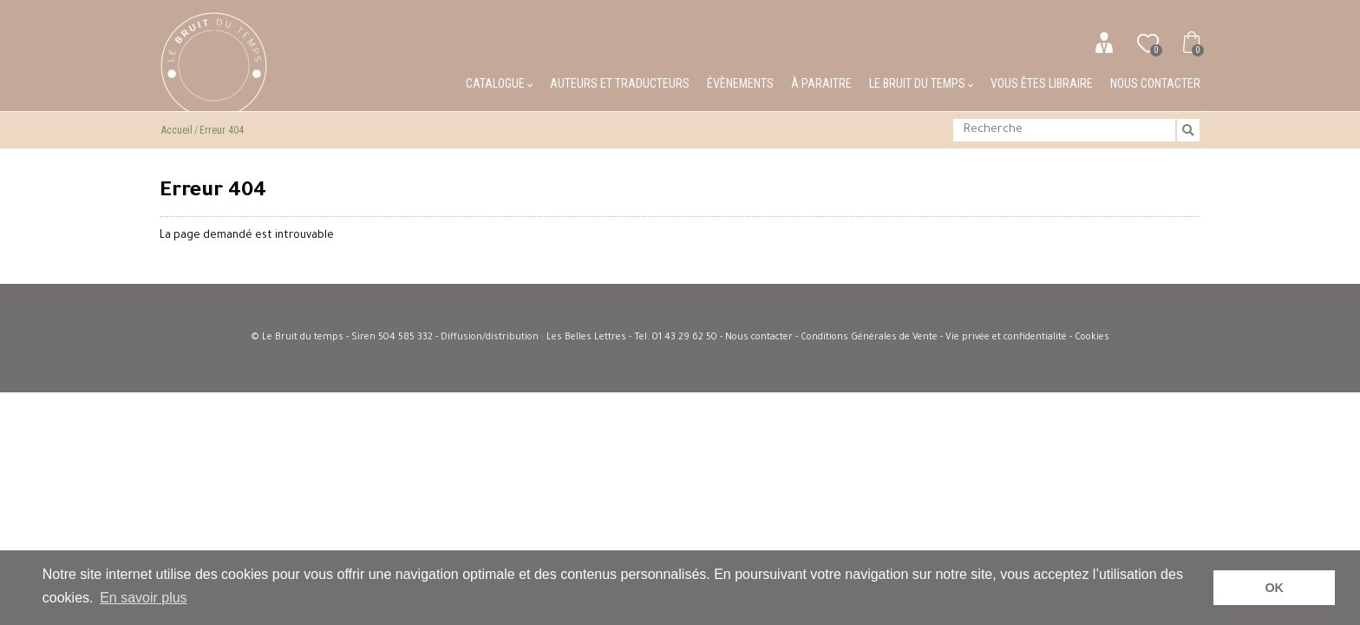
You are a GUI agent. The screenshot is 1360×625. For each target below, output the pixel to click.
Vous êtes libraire (1042, 83)
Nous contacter (1155, 83)
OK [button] (1274, 588)
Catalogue (499, 83)
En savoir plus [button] (143, 597)
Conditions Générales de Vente (869, 337)
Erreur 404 (221, 130)
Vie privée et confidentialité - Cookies (1027, 337)
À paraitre (821, 83)
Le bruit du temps (921, 83)
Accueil (177, 130)
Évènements (740, 83)
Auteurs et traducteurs (620, 83)
